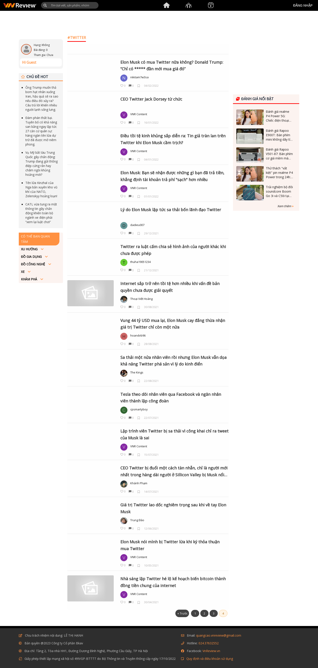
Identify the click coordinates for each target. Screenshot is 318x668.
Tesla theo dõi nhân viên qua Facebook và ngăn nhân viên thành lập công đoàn (170, 398)
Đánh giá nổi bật (255, 98)
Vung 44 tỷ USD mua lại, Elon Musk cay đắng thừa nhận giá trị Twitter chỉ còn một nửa (172, 324)
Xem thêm (285, 206)
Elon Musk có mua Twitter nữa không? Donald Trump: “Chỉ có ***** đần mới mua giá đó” (171, 65)
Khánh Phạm (138, 483)
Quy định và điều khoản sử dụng (209, 659)
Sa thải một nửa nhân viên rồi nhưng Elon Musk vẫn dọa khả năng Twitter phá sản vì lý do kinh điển (173, 361)
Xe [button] (23, 272)
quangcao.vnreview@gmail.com (218, 635)
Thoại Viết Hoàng (141, 299)
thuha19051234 (140, 262)
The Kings (136, 372)
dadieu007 (137, 225)
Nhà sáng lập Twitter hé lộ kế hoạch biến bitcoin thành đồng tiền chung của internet (173, 582)
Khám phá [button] (29, 279)
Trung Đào (137, 520)
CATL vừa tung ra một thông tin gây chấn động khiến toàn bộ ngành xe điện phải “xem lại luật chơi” (41, 213)
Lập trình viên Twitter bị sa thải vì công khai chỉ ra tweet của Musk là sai (174, 434)
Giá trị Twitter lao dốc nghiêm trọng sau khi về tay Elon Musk (173, 508)
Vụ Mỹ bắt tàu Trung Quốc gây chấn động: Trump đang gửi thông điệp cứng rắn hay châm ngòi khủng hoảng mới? (41, 163)
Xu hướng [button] (29, 249)
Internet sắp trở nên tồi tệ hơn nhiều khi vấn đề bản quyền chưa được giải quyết (170, 287)
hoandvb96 (138, 335)
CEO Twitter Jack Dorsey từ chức (151, 99)
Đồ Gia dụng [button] (32, 257)
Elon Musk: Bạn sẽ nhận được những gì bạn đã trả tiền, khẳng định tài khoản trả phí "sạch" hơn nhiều (172, 176)
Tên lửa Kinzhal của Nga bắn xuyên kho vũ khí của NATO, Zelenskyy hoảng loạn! (41, 189)
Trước (183, 613)
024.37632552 (209, 643)
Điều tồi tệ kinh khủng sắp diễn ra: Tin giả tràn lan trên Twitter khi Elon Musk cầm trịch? (172, 139)
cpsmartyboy (139, 409)
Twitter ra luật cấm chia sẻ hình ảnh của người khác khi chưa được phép (173, 250)
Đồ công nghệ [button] (33, 264)
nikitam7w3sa (139, 77)
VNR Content (138, 114)
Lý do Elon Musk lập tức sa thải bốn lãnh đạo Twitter (170, 209)
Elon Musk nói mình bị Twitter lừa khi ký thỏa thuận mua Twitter (170, 545)
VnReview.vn (211, 651)
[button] (45, 5)
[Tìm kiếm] (69, 5)
